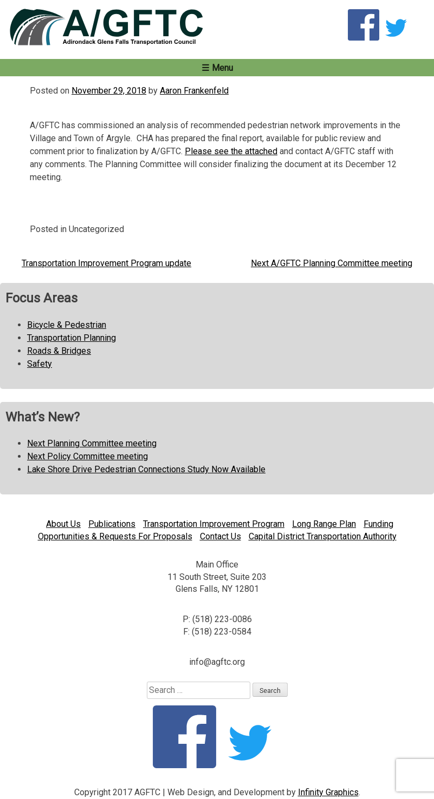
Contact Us (220, 536)
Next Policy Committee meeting (87, 456)
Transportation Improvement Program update (106, 263)
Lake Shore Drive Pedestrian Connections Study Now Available (146, 469)
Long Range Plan (324, 524)
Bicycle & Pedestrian (66, 325)
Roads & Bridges (59, 351)
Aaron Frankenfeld (194, 90)
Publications (111, 524)
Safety (39, 364)
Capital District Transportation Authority (323, 536)
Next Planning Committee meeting (92, 443)
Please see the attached (231, 151)
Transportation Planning (71, 338)
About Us (63, 524)
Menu (222, 68)
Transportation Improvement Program (213, 524)
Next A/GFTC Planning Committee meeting (331, 263)
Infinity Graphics (328, 792)
